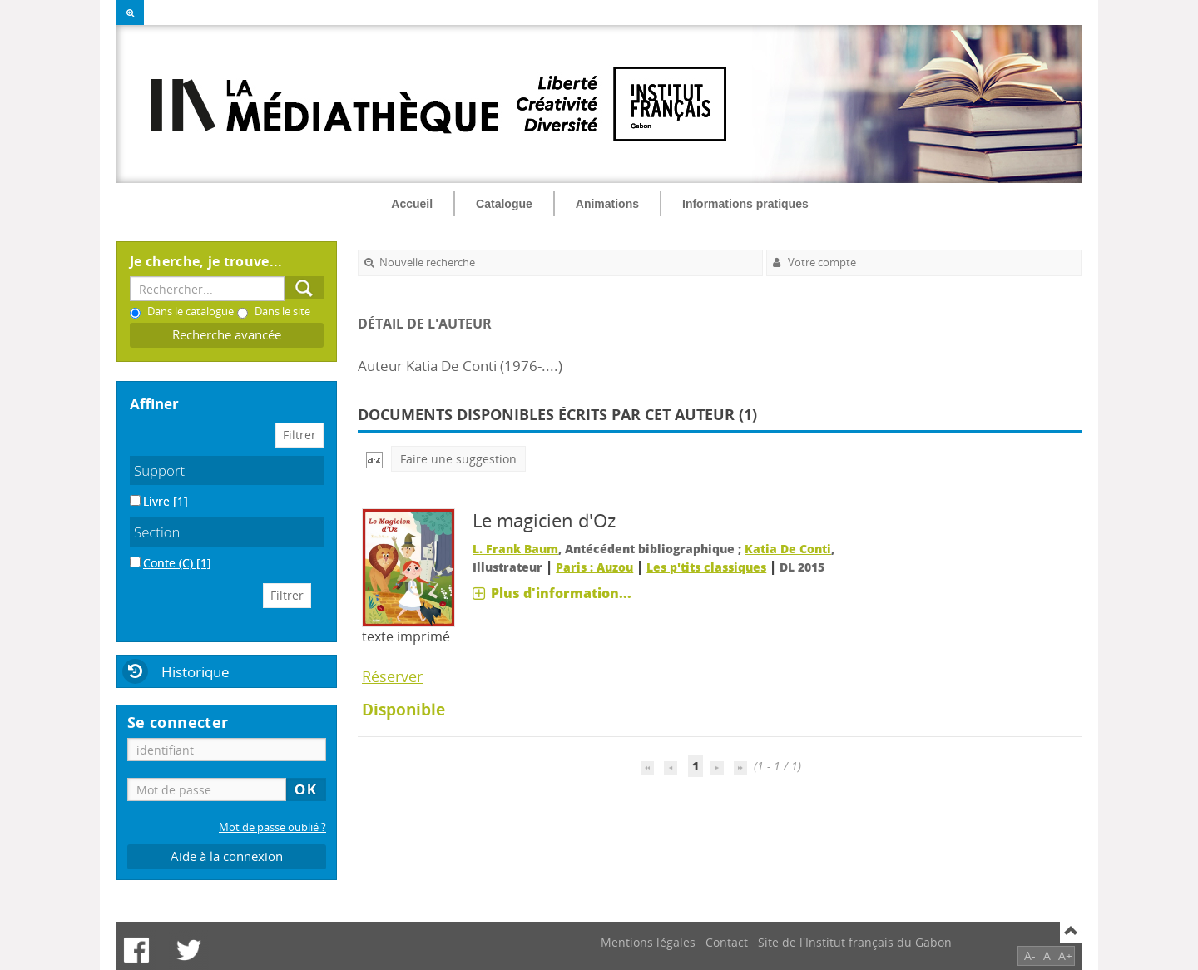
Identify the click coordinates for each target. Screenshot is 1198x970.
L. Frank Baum (515, 549)
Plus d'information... (561, 593)
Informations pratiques (745, 203)
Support (159, 470)
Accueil (412, 203)
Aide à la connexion (227, 856)
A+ (1065, 955)
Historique (195, 671)
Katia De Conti (788, 549)
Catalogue (504, 203)
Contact (726, 942)
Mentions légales (648, 942)
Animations (607, 203)
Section (157, 532)
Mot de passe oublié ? (272, 827)
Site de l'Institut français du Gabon (855, 942)
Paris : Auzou (594, 567)
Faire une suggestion (458, 459)
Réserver (392, 676)
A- (1030, 955)
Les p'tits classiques (706, 567)
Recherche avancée (226, 335)
